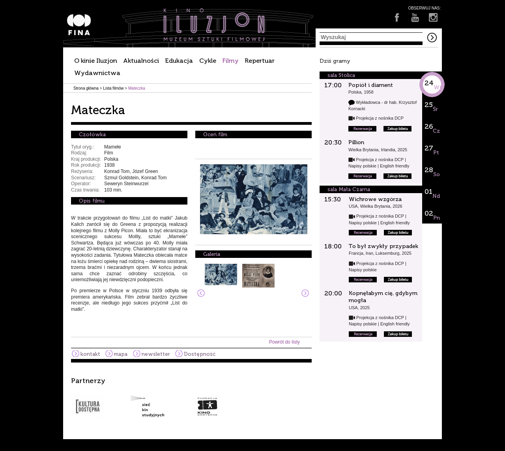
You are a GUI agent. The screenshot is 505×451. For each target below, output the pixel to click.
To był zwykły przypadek (383, 246)
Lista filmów (113, 88)
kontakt (90, 354)
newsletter (156, 354)
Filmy (230, 60)
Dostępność (199, 354)
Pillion (356, 142)
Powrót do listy (284, 342)
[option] (252, 397)
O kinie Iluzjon (95, 60)
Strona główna (86, 88)
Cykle (207, 60)
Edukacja (179, 60)
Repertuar (260, 60)
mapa (120, 354)
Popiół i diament (370, 85)
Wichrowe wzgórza (375, 199)
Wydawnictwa (97, 73)
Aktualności (141, 60)
